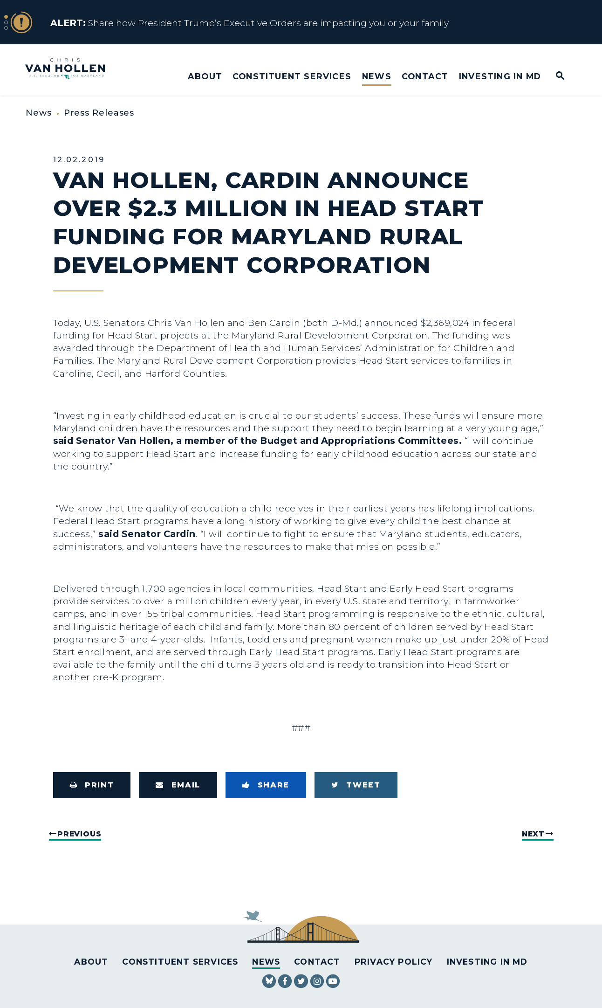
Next (533, 833)
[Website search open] (553, 76)
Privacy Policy (394, 962)
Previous (79, 833)
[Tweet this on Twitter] (356, 785)
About (205, 76)
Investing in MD (500, 76)
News (376, 76)
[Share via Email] (178, 785)
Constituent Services (292, 76)
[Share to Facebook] (266, 785)
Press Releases (99, 113)
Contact (425, 76)
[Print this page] (92, 785)
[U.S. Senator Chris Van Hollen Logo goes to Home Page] (71, 70)
